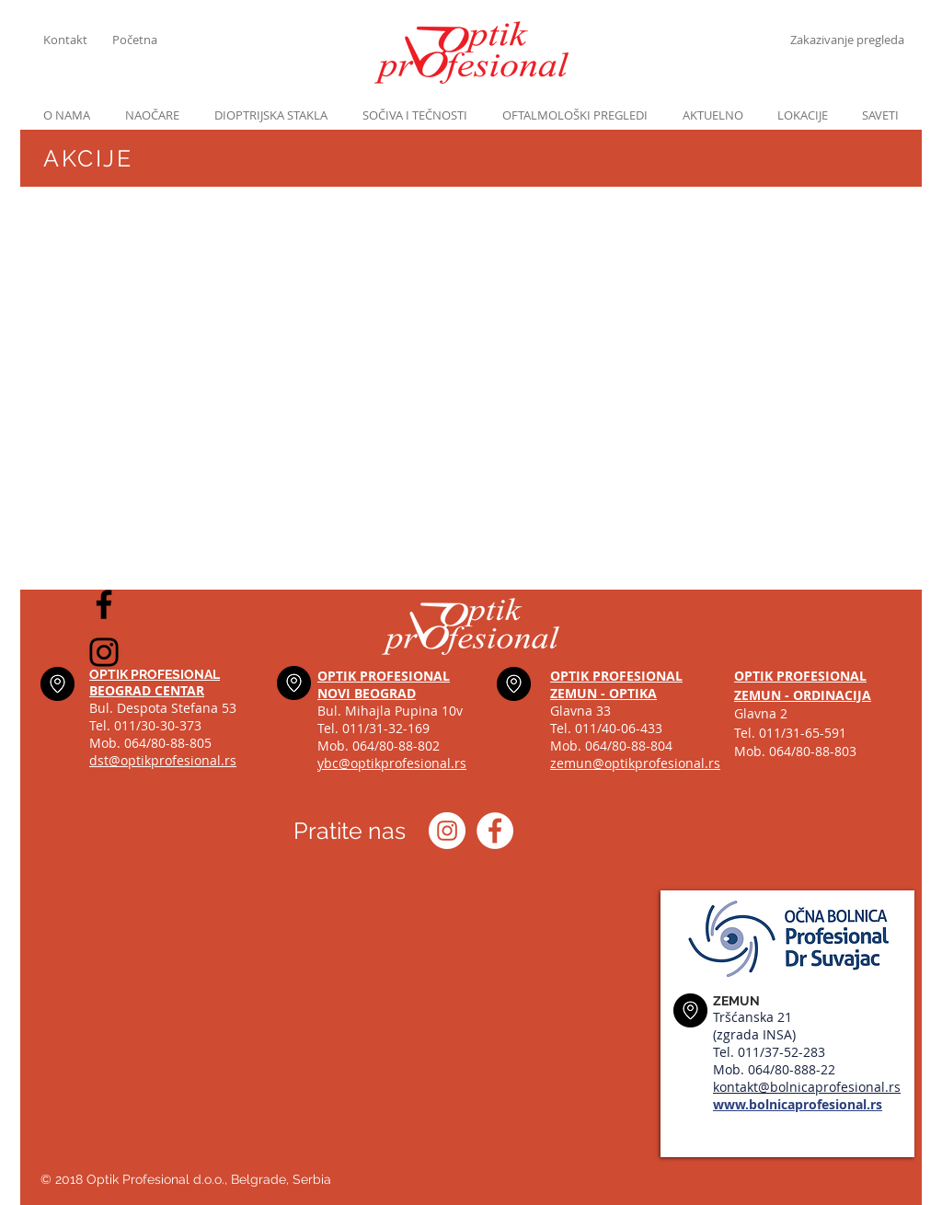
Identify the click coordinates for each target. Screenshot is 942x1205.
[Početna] (146, 39)
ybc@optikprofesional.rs (391, 763)
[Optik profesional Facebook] (495, 830)
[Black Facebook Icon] (104, 604)
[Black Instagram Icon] (104, 652)
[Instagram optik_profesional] (447, 830)
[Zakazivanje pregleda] (846, 39)
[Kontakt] (77, 39)
